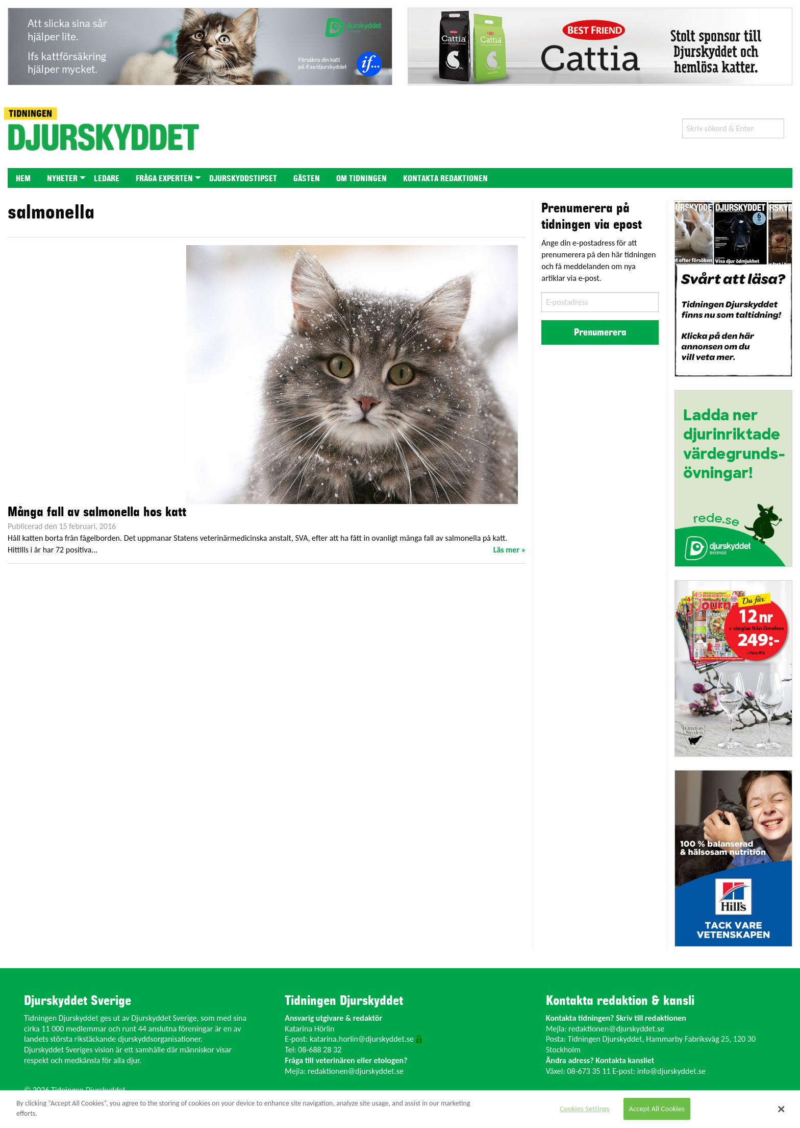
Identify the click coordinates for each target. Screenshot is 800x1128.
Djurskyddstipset (243, 178)
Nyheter (62, 178)
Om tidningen (361, 178)
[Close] (782, 1109)
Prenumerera (600, 332)
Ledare (106, 178)
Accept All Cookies (657, 1108)
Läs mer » (509, 550)
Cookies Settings (584, 1108)
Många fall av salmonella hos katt (97, 512)
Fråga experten (164, 178)
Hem (23, 178)
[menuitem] (23, 178)
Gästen (306, 178)
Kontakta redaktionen (445, 178)
